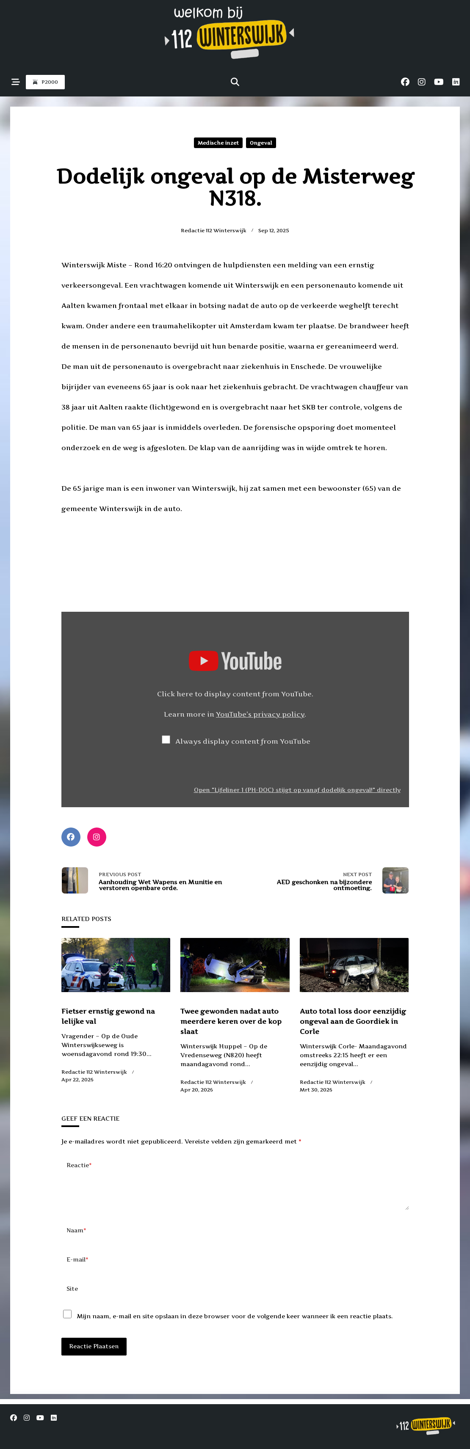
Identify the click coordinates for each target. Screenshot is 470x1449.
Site (72, 1302)
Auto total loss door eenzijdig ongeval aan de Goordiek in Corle (353, 1021)
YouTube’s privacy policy (260, 714)
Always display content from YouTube (242, 741)
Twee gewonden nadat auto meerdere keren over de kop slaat (231, 1021)
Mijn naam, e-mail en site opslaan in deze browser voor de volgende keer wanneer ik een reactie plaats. (235, 1329)
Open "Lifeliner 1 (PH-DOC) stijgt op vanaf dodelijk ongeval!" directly (297, 789)
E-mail (77, 1273)
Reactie (79, 1165)
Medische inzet (218, 143)
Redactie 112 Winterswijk (213, 230)
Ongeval (261, 143)
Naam (76, 1244)
